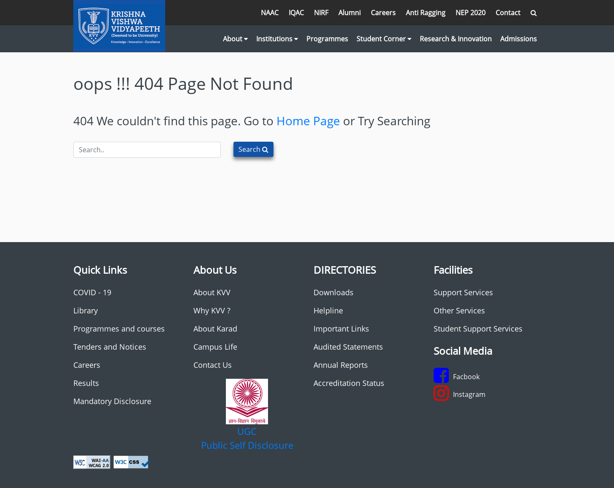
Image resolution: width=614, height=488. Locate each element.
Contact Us (212, 365)
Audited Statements (348, 347)
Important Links (341, 329)
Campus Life (215, 347)
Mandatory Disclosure (112, 401)
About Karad (215, 329)
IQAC (296, 12)
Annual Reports (341, 365)
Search (253, 149)
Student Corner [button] (384, 38)
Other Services (459, 310)
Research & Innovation (456, 38)
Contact (508, 12)
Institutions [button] (277, 38)
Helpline (328, 310)
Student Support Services (478, 329)
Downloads (334, 292)
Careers (383, 12)
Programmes (327, 38)
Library (85, 310)
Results (86, 383)
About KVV (212, 292)
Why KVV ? (212, 310)
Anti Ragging (425, 12)
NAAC (270, 12)
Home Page (308, 121)
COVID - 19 (92, 292)
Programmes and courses (119, 329)
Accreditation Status (349, 383)
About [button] (235, 38)
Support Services (463, 292)
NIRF (321, 12)
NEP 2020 (470, 12)
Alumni (349, 12)
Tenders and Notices (109, 347)
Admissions (518, 38)
